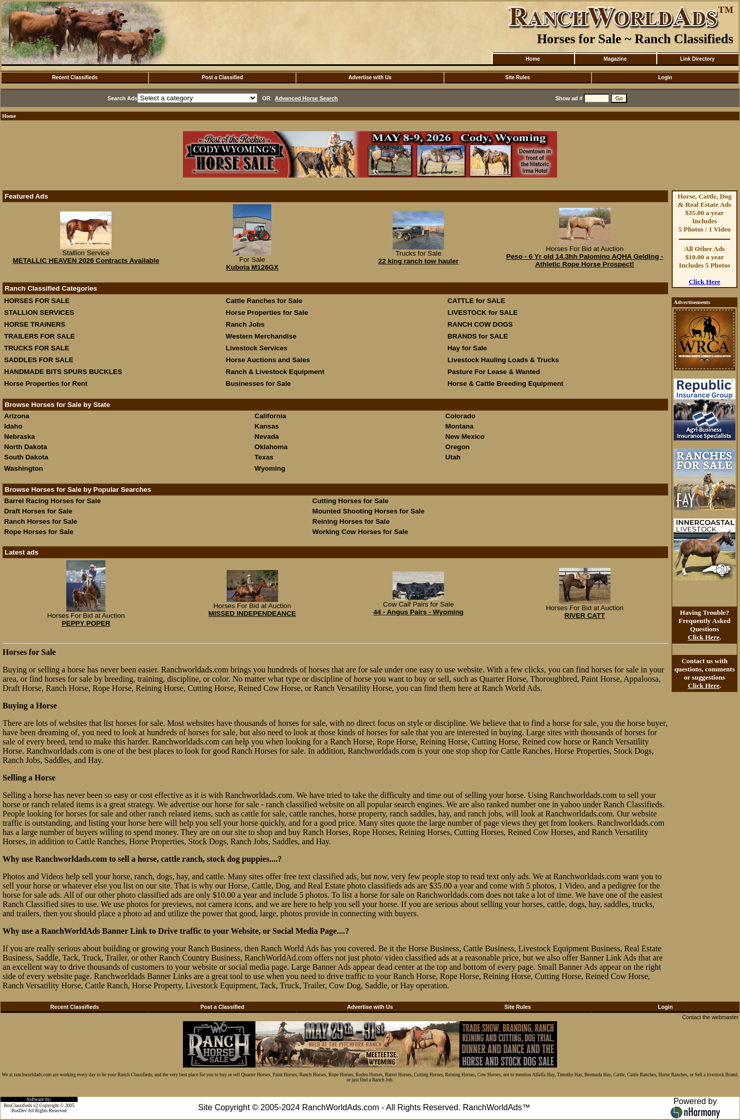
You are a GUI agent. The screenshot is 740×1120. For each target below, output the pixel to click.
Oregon (458, 447)
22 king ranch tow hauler (418, 261)
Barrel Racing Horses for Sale (52, 501)
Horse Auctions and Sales (268, 360)
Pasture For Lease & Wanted (494, 372)
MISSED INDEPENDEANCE (252, 613)
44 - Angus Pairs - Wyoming (418, 612)
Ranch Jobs (245, 324)
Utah (453, 457)
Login (665, 77)
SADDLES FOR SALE (38, 360)
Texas (263, 457)
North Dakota (25, 447)
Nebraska (19, 436)
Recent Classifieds (75, 77)
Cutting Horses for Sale (350, 501)
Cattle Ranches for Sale (264, 301)
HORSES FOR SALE (36, 301)
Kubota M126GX (252, 267)
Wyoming (269, 468)
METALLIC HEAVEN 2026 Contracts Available (86, 260)
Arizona (16, 416)
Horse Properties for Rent (45, 383)
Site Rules (517, 77)
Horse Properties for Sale (267, 312)
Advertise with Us (370, 77)
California (270, 416)
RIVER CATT (584, 615)
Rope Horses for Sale (38, 532)
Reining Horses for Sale (351, 521)
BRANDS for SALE (478, 336)
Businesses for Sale (258, 383)
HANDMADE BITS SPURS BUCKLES (63, 372)
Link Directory (697, 59)
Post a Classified (222, 77)
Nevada (266, 436)
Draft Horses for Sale (38, 511)
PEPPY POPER (86, 623)
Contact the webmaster (710, 1017)
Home (533, 59)
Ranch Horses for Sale (40, 521)
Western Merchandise (261, 336)
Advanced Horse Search (306, 98)
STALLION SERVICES (39, 312)
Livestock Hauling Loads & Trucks (503, 360)
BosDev (19, 1110)
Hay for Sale (468, 348)
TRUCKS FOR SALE (36, 348)
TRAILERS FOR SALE (39, 336)
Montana (460, 426)
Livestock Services (256, 348)
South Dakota (26, 457)
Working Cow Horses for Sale (360, 532)
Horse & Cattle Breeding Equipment (506, 383)
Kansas (266, 426)
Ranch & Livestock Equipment (275, 372)
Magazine (614, 59)
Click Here (704, 282)
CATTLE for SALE (476, 301)
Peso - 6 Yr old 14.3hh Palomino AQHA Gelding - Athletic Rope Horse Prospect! (584, 260)
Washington (23, 468)
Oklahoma (270, 447)
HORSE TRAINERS (34, 324)
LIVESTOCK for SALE (483, 312)
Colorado (461, 416)
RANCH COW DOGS (480, 324)
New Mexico (465, 436)
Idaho (13, 426)
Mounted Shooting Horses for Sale (368, 511)
